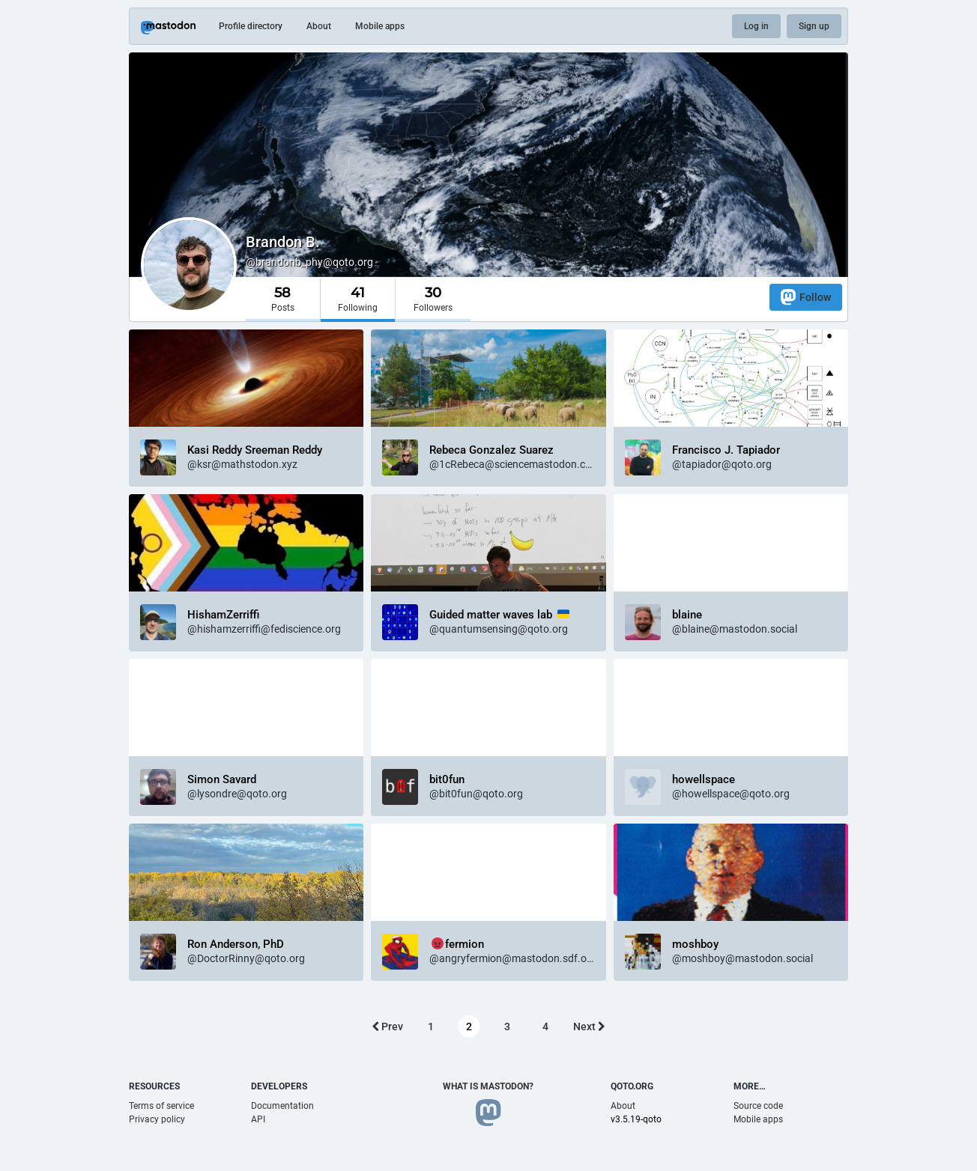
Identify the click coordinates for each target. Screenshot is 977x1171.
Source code (758, 1106)
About (318, 26)
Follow (806, 297)
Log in (756, 26)
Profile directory (250, 26)
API (258, 1119)
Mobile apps (380, 26)
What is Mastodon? (488, 1086)
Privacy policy (157, 1119)
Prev (387, 1026)
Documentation (282, 1106)
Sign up (814, 26)
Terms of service (161, 1106)
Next (589, 1026)
